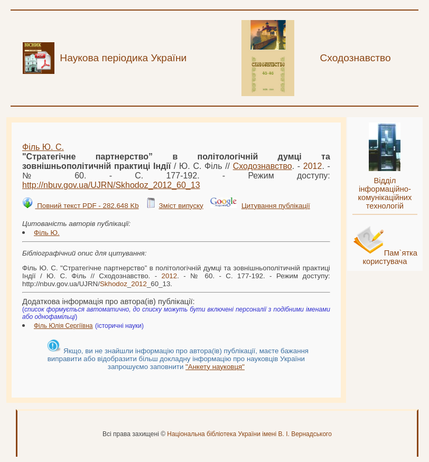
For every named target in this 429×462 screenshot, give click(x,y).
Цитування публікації (275, 206)
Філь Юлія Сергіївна (63, 325)
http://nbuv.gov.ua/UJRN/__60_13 (111, 185)
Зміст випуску (180, 206)
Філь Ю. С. (43, 147)
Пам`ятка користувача (389, 257)
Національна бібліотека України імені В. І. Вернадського (249, 434)
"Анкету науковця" (215, 367)
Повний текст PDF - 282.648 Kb (86, 206)
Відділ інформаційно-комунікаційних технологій (385, 193)
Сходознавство (262, 166)
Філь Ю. (47, 233)
